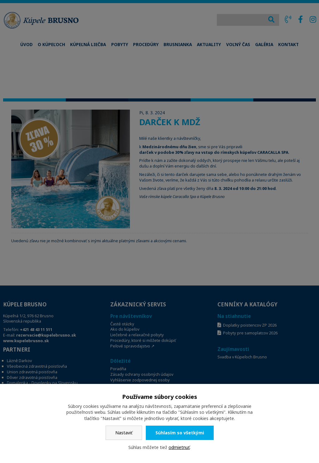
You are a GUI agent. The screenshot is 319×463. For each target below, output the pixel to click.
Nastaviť (123, 433)
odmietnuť (179, 447)
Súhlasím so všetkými (179, 433)
